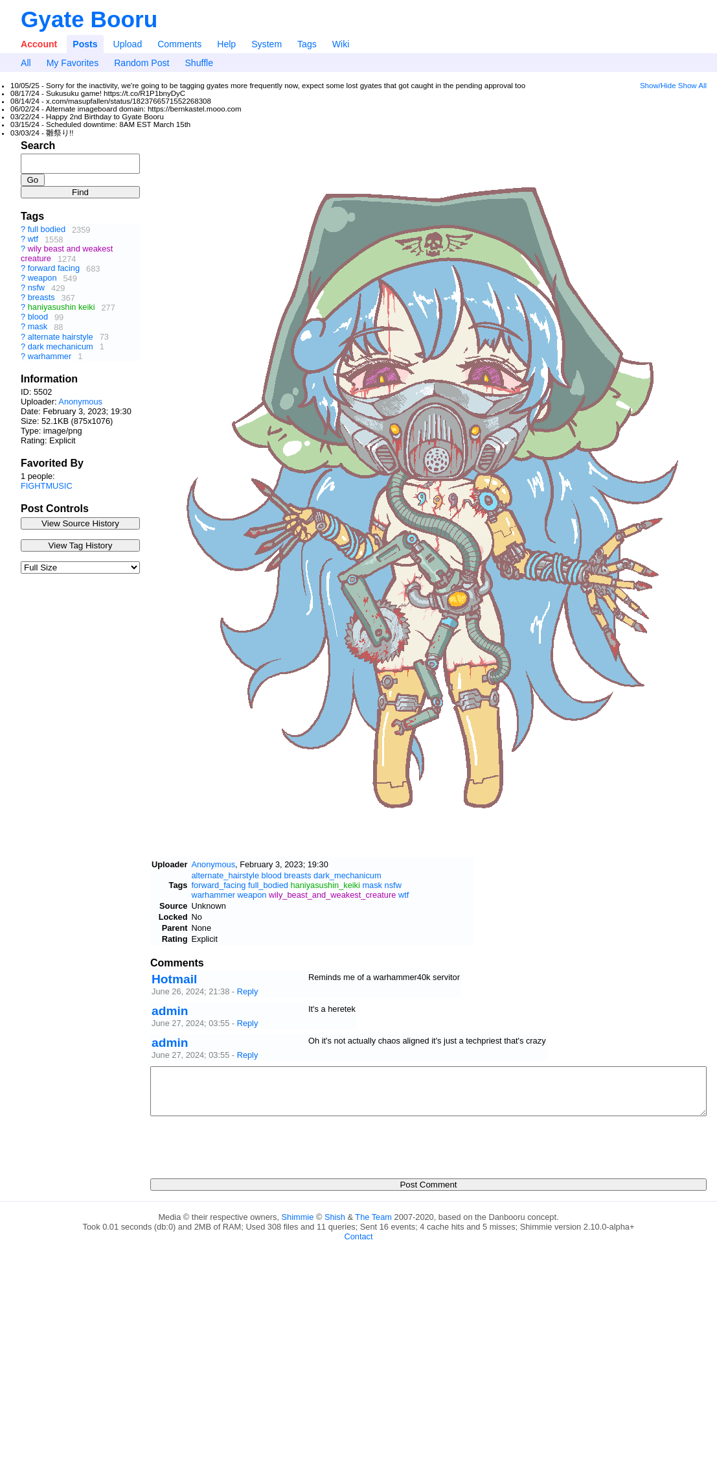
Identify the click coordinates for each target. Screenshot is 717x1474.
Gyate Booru (89, 19)
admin (170, 1011)
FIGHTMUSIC (47, 486)
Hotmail (174, 979)
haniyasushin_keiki (324, 885)
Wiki (341, 44)
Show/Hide (658, 85)
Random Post (141, 63)
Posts (85, 44)
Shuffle (199, 63)
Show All (692, 85)
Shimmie (298, 1217)
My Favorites (73, 63)
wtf (33, 239)
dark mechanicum (60, 346)
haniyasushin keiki (61, 307)
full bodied (46, 230)
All (26, 63)
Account (39, 44)
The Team (373, 1217)
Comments (179, 44)
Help (226, 44)
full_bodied (268, 885)
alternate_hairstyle (225, 875)
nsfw (36, 288)
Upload (127, 44)
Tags (307, 44)
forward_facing (218, 885)
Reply (247, 991)
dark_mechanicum (347, 875)
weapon (42, 278)
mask (38, 327)
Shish (334, 1217)
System (266, 44)
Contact (358, 1236)
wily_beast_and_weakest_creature (332, 895)
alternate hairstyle (60, 337)
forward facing (54, 269)
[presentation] (248, 1143)
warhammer (50, 356)
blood (38, 317)
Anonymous (80, 401)
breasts (41, 298)
